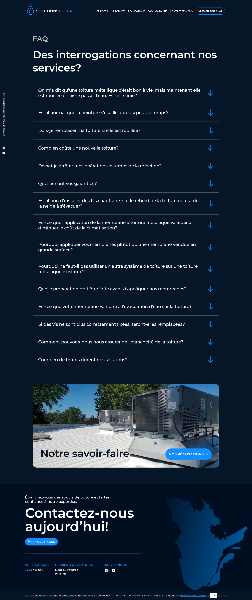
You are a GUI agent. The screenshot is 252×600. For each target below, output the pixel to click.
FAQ (150, 11)
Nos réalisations (188, 454)
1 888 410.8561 (35, 569)
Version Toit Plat (210, 11)
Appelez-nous (41, 541)
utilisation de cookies (193, 595)
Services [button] (102, 11)
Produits (119, 11)
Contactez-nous (181, 11)
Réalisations (136, 11)
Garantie (161, 11)
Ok (213, 595)
